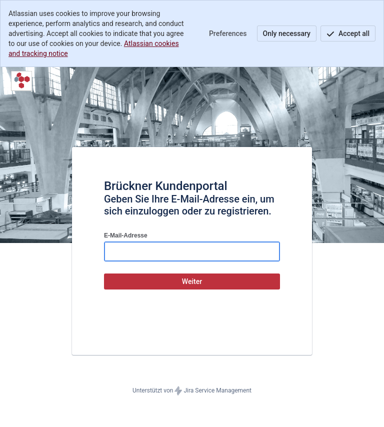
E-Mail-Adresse (126, 235)
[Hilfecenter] (21, 81)
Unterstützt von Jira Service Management (192, 391)
